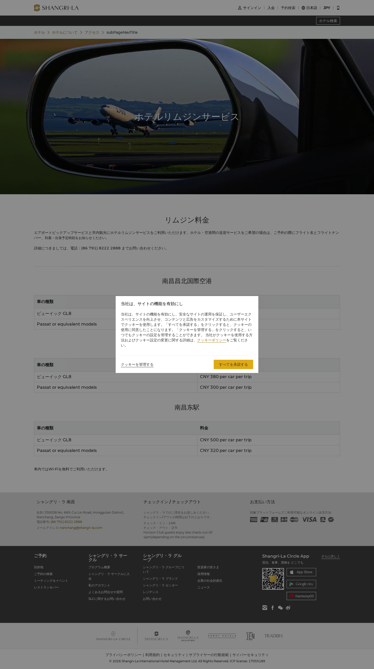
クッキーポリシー (211, 340)
